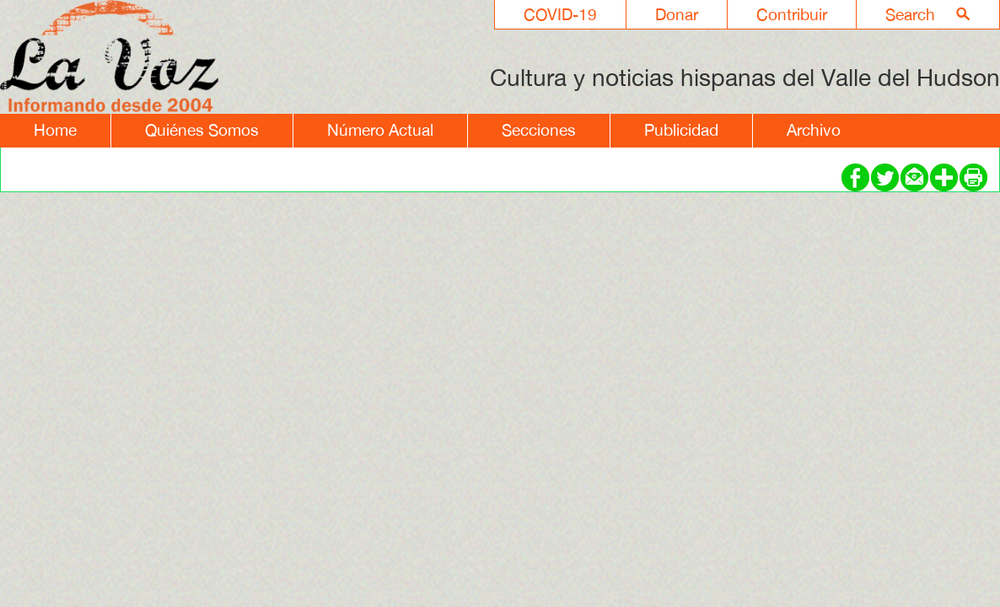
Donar (676, 14)
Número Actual (380, 130)
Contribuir (791, 14)
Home (55, 130)
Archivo (814, 130)
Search (910, 14)
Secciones (539, 130)
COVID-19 (560, 14)
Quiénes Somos (202, 130)
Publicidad (681, 130)
